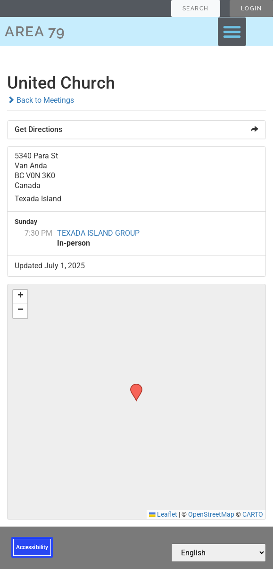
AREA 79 (35, 31)
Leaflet (163, 514)
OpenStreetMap (211, 514)
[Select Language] (218, 553)
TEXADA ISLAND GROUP (98, 233)
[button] (232, 31)
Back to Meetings (40, 100)
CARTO (252, 514)
